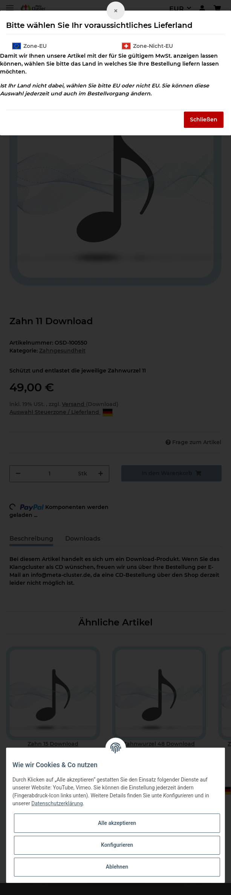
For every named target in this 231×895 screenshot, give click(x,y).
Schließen (203, 119)
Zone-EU (29, 46)
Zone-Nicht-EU (147, 46)
